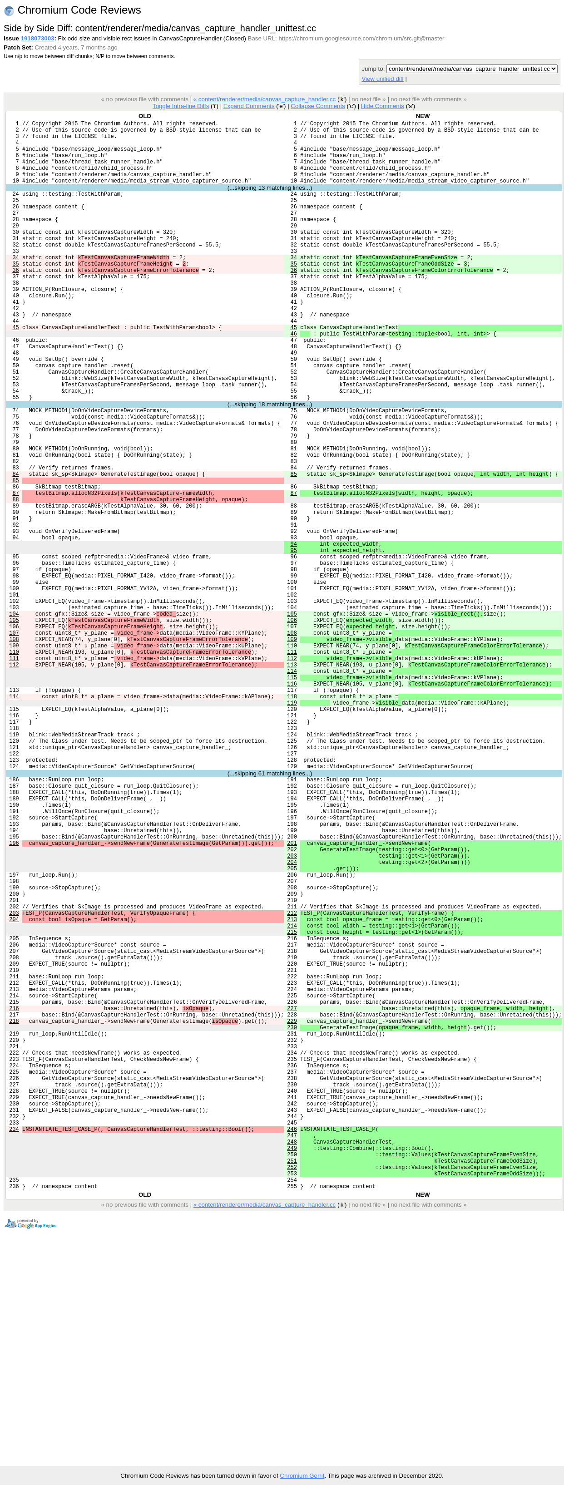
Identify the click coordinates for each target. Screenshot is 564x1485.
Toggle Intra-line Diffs (181, 106)
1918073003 (37, 38)
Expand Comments (249, 106)
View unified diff (382, 78)
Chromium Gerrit (302, 1475)
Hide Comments (382, 106)
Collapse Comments (318, 106)
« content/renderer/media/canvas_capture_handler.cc (264, 99)
